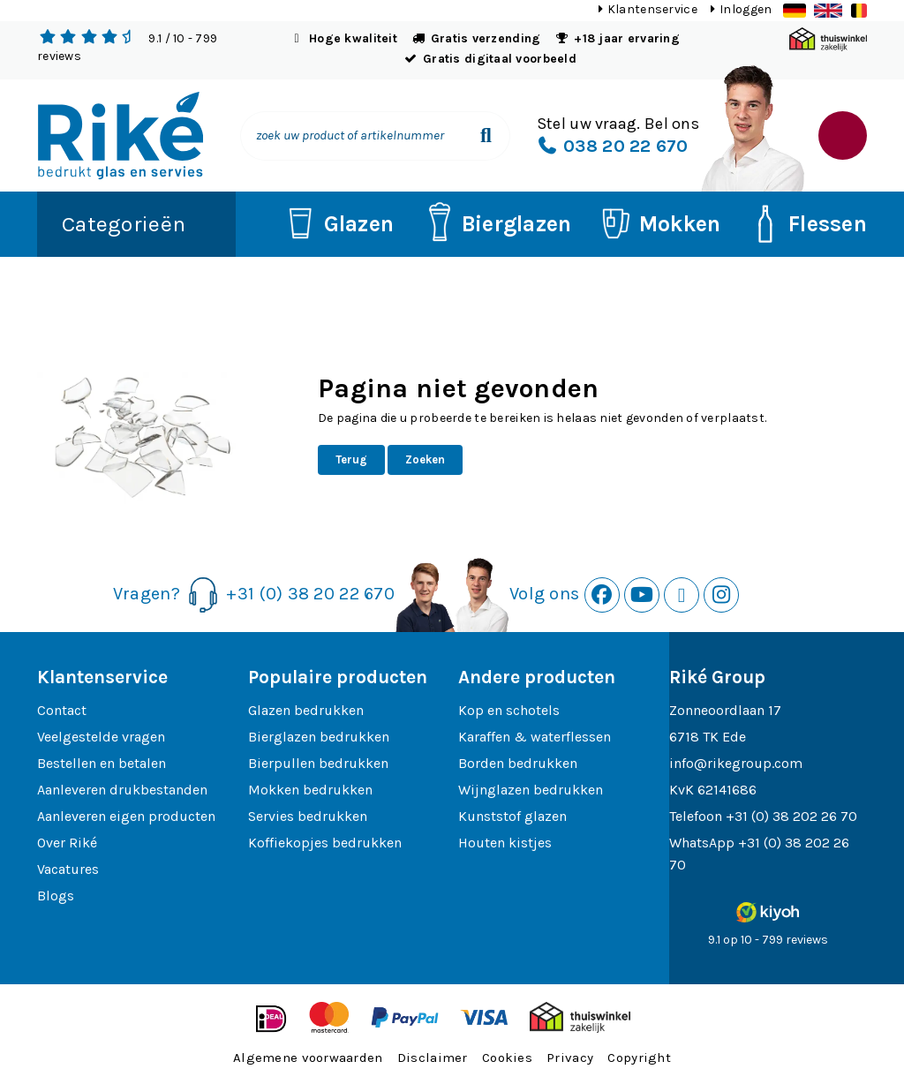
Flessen (805, 224)
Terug (351, 459)
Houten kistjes (505, 842)
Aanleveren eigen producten (126, 816)
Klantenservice (652, 9)
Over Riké (67, 842)
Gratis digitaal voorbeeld (499, 58)
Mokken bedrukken (310, 789)
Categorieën (123, 224)
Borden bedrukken (517, 763)
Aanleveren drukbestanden (122, 789)
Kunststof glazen (512, 816)
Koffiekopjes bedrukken (325, 842)
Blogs (55, 895)
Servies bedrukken (307, 816)
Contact (62, 710)
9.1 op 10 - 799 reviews (768, 939)
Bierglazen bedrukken (318, 736)
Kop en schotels (509, 710)
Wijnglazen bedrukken (530, 789)
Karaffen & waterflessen (534, 736)
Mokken (657, 224)
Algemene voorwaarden (308, 1057)
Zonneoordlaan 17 (725, 710)
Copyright (639, 1057)
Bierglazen (494, 224)
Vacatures (68, 869)
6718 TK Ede (707, 736)
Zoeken (425, 459)
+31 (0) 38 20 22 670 (310, 593)
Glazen (337, 224)
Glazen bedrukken (306, 710)
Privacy (569, 1057)
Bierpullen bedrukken (318, 763)
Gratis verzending (486, 38)
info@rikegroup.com (735, 763)
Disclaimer (432, 1057)
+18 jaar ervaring (627, 38)
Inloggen (745, 9)
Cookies (507, 1057)
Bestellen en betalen (101, 763)
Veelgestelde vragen (101, 736)
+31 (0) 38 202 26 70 (791, 816)
